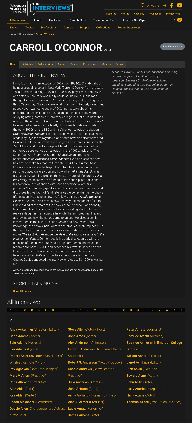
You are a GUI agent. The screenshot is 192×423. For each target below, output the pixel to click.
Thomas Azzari (153, 402)
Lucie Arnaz (85, 408)
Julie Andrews (85, 382)
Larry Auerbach (143, 389)
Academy (139, 13)
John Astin (139, 382)
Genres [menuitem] (68, 27)
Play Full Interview (172, 46)
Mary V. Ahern (28, 375)
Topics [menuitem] (29, 27)
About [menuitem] (37, 20)
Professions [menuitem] (49, 27)
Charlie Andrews (92, 372)
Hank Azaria (140, 395)
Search (156, 5)
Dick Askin (142, 369)
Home (13, 34)
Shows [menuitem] (14, 27)
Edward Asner (142, 375)
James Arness (84, 415)
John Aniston (83, 389)
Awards (125, 13)
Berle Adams (25, 336)
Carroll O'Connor (45, 34)
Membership (173, 13)
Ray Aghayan (34, 369)
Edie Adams (25, 343)
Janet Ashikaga (143, 362)
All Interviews (26, 34)
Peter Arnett (144, 329)
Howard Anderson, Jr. (94, 352)
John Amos (82, 336)
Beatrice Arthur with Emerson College (154, 346)
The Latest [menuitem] (56, 20)
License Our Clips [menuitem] (134, 20)
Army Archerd (92, 395)
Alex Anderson (87, 343)
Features (111, 13)
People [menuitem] (84, 27)
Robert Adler (36, 359)
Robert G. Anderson (95, 362)
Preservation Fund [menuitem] (104, 20)
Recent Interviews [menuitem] (129, 27)
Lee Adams (24, 349)
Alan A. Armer (86, 402)
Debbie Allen (37, 412)
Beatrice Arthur (144, 336)
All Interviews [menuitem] (18, 20)
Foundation (155, 13)
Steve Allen (86, 329)
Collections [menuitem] (103, 27)
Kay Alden (23, 395)
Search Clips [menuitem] (78, 20)
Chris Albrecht (28, 382)
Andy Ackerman (34, 329)
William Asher (143, 356)
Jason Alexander (31, 402)
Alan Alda (22, 389)
